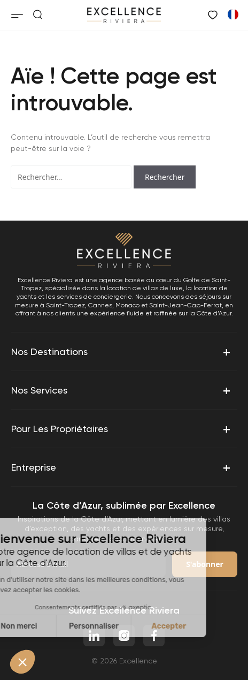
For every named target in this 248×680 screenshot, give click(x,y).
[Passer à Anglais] (232, 14)
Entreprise (121, 467)
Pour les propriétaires (121, 428)
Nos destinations (121, 351)
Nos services (121, 390)
